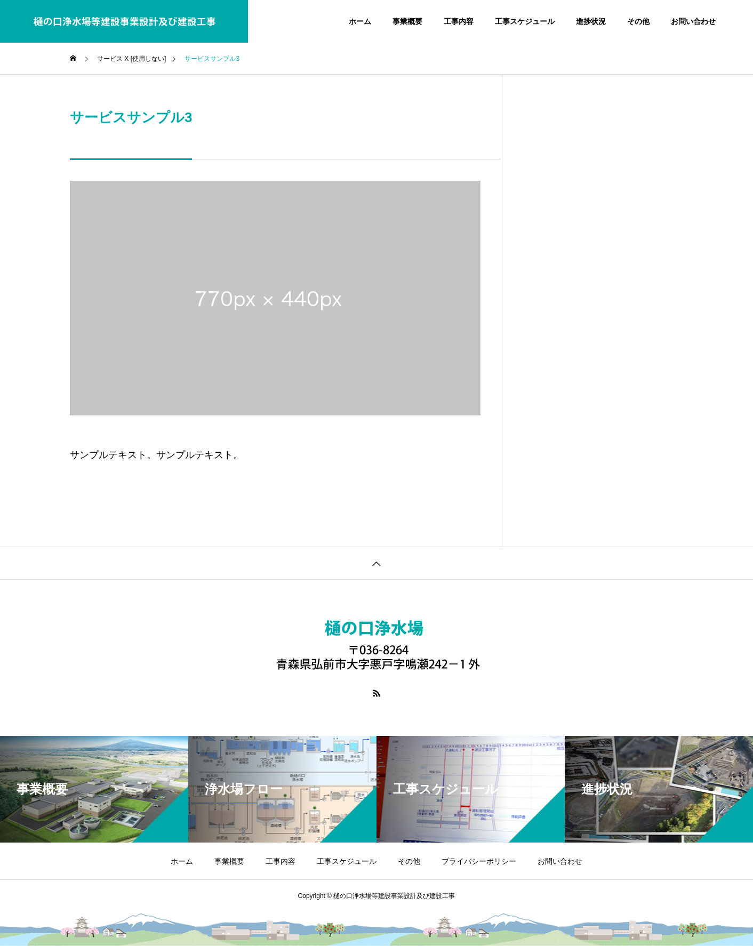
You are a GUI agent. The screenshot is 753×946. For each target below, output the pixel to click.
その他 (638, 21)
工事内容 (459, 21)
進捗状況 (591, 21)
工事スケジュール (525, 21)
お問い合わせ (693, 21)
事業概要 (407, 21)
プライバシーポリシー (479, 861)
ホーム (360, 21)
